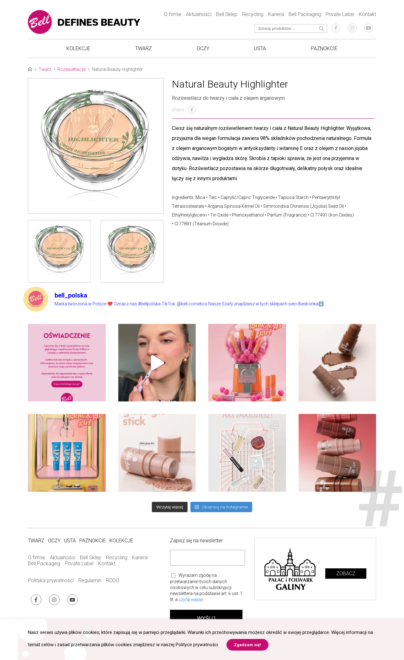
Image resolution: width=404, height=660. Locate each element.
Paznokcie (324, 50)
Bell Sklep (226, 16)
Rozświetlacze (71, 74)
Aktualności (198, 16)
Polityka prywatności (51, 585)
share (184, 114)
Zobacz (345, 578)
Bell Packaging (305, 16)
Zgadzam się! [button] (247, 644)
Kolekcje (78, 50)
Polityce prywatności (197, 644)
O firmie (172, 16)
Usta (260, 50)
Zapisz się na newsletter (196, 546)
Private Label (340, 16)
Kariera (276, 16)
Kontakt (367, 16)
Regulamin (89, 585)
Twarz (143, 50)
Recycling (252, 16)
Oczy (203, 50)
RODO (112, 585)
